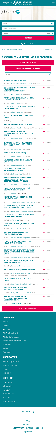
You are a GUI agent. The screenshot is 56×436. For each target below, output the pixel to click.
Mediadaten (7, 373)
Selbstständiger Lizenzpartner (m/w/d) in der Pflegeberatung (19, 108)
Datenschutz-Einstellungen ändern (28, 427)
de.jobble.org (28, 411)
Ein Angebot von (17, 2)
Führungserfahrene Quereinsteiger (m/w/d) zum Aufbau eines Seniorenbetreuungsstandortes (17, 179)
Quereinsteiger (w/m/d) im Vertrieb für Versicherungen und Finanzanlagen (18, 207)
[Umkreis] (46, 33)
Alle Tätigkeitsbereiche (11, 337)
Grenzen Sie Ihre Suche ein (28, 68)
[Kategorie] (26, 23)
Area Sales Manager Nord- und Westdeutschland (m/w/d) (15, 288)
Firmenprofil (7, 352)
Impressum (28, 431)
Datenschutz (28, 424)
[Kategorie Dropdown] (52, 23)
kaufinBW (6, 390)
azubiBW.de (7, 344)
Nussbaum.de (8, 382)
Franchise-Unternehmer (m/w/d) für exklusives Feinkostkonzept (17, 189)
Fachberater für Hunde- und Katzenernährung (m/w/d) (14, 170)
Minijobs (6, 348)
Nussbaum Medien (9, 401)
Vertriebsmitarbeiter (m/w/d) (15, 80)
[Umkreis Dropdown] (52, 33)
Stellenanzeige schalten (11, 361)
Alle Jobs (6, 322)
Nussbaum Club (8, 393)
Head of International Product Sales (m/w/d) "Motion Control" (18, 242)
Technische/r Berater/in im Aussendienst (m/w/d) (19, 117)
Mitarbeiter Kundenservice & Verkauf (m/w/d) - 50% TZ (18, 161)
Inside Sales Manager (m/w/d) (15, 153)
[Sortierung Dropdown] (49, 74)
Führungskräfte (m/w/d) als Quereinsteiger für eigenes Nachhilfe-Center (18, 133)
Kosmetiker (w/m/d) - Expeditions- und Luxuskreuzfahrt (18, 198)
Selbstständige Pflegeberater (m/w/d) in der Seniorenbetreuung (19, 216)
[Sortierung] (26, 74)
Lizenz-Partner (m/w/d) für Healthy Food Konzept (19, 224)
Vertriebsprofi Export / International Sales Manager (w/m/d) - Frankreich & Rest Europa (18, 144)
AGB (28, 420)
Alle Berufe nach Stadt (10, 333)
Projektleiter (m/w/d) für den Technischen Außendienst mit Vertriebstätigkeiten (15, 298)
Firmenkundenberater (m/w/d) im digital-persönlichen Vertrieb (19, 99)
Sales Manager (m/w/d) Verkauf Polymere (19, 269)
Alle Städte (6, 325)
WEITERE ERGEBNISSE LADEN (27, 308)
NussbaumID (7, 397)
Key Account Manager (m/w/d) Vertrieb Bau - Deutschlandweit (18, 262)
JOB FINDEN (28, 38)
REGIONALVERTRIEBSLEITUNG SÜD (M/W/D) (18, 124)
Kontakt (5, 369)
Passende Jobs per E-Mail (28, 63)
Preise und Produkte (10, 365)
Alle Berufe (6, 329)
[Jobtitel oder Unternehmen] (28, 28)
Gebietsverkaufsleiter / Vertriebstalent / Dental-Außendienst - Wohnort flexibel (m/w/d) (19, 252)
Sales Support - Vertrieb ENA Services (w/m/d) (18, 280)
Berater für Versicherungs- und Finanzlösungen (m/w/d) (16, 233)
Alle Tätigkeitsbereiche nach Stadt (14, 340)
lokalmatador (7, 386)
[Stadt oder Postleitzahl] (22, 33)
